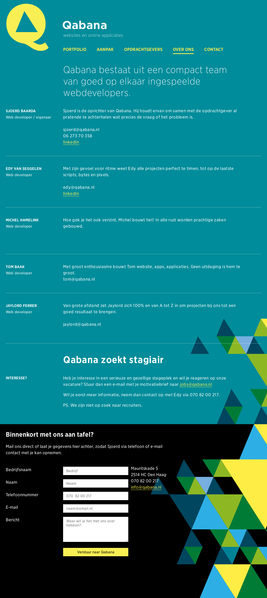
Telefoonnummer (22, 494)
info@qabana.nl (146, 487)
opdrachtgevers (143, 49)
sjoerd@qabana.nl (81, 129)
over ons (183, 49)
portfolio (74, 49)
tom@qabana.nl (79, 279)
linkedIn (71, 142)
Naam (11, 482)
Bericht (13, 519)
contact (213, 49)
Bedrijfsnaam (18, 469)
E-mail (12, 507)
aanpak (105, 49)
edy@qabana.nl (78, 187)
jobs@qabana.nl (196, 384)
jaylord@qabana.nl (82, 324)
